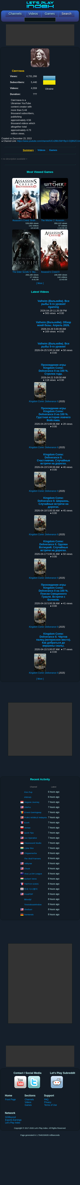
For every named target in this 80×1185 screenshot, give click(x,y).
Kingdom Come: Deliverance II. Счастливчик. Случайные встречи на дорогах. (53, 459)
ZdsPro (27, 807)
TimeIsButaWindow (32, 904)
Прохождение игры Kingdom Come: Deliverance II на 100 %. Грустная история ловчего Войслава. (53, 414)
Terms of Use (50, 1105)
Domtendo (28, 914)
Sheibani (28, 909)
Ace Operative (30, 837)
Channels (29, 1099)
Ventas (27, 827)
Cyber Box (28, 848)
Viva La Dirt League (33, 873)
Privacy (47, 1102)
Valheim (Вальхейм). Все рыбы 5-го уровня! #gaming (53, 304)
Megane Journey (31, 802)
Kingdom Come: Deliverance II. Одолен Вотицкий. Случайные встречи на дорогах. (53, 546)
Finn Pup (28, 792)
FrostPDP (28, 894)
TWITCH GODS (31, 883)
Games (53, 150)
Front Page (10, 1099)
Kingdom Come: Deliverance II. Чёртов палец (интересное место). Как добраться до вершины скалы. (53, 639)
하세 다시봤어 (31, 889)
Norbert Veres (30, 878)
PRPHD (27, 797)
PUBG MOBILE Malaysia (35, 817)
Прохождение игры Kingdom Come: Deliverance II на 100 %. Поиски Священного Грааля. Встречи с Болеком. (53, 592)
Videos (41, 150)
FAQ (46, 1099)
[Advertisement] (40, 35)
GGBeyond (10, 1117)
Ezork (26, 822)
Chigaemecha (30, 853)
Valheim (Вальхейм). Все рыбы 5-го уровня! (53, 345)
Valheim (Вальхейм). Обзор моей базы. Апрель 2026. (53, 324)
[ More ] (40, 283)
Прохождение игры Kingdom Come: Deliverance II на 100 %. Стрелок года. (53, 369)
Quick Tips (28, 832)
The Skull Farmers (32, 858)
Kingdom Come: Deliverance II (43, 401)
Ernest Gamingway (32, 812)
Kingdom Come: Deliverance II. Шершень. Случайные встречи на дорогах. (53, 502)
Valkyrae (28, 863)
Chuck (27, 868)
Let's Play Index (12, 1123)
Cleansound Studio (32, 843)
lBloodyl (27, 899)
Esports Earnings (13, 1120)
